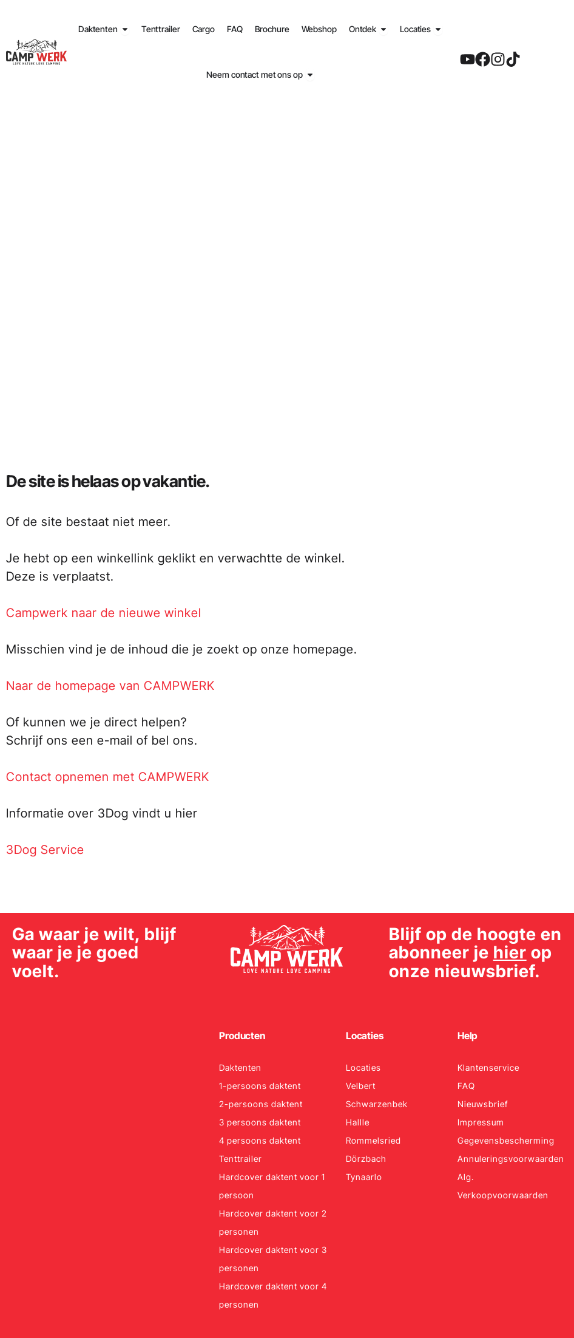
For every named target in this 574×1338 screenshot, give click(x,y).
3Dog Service (45, 849)
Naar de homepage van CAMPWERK (110, 685)
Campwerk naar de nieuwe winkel (103, 613)
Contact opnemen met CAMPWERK (107, 777)
